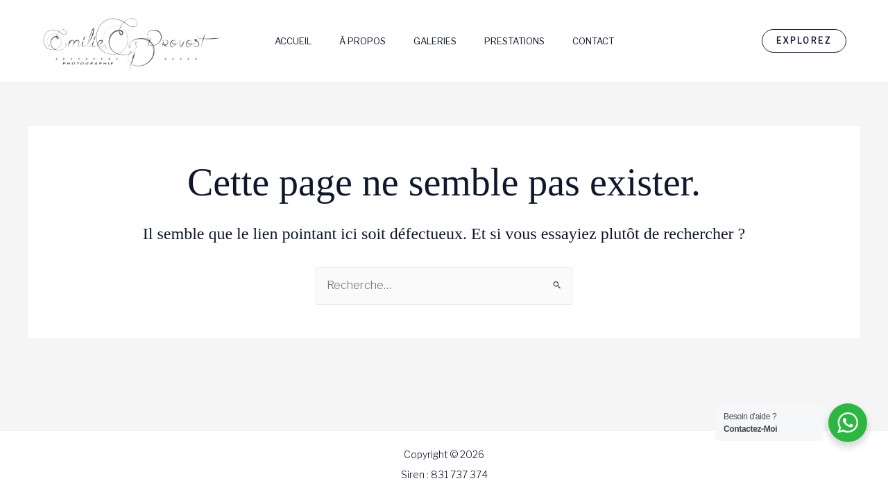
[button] (804, 41)
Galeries (434, 41)
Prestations (514, 41)
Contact (593, 41)
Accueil (293, 41)
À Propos (362, 41)
